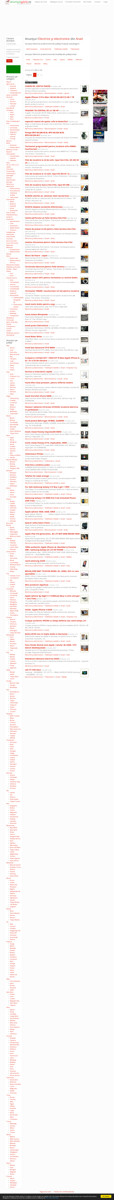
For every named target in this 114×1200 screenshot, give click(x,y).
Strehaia (13, 874)
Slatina (12, 939)
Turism (8, 328)
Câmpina (13, 957)
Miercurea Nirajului (13, 886)
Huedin (12, 584)
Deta (11, 1102)
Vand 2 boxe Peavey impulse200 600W (43, 431)
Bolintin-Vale (14, 683)
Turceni (12, 711)
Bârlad (12, 1165)
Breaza (12, 953)
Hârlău (12, 793)
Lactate (12, 106)
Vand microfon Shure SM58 (38, 396)
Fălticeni (13, 1049)
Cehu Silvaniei (15, 981)
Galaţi (8, 670)
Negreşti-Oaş (14, 1001)
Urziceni (13, 788)
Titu (11, 650)
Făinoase (13, 104)
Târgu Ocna (14, 433)
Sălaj (8, 979)
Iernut (12, 880)
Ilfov (7, 804)
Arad (79, 39)
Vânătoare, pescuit (12, 333)
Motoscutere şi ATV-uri (15, 261)
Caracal (12, 926)
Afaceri (8, 82)
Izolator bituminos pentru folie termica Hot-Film (48, 242)
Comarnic (13, 959)
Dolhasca (13, 1047)
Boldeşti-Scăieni (13, 949)
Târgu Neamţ (15, 920)
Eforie (12, 598)
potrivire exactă (12, 57)
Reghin (12, 889)
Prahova (9, 942)
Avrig (12, 1012)
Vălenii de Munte (13, 976)
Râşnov (12, 512)
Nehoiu (12, 530)
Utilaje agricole (15, 93)
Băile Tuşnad (14, 716)
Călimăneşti (14, 1150)
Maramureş (10, 825)
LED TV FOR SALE (33, 669)
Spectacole (13, 210)
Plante (8, 271)
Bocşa (12, 560)
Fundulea (13, 545)
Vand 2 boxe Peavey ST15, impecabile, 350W (46, 442)
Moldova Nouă (15, 565)
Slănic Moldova (15, 431)
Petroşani (13, 764)
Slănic (12, 970)
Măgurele (13, 812)
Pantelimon (14, 817)
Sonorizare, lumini (17, 305)
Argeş (8, 396)
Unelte (8, 331)
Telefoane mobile (61, 49)
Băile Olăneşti (15, 1141)
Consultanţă (14, 287)
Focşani (12, 1181)
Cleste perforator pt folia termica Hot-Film (46, 218)
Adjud (12, 1178)
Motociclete (14, 258)
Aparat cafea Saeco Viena (37, 522)
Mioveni (13, 407)
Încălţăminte (10, 232)
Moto (8, 256)
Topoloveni (14, 414)
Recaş (12, 1113)
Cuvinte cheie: (11, 44)
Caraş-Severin (11, 551)
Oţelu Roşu (14, 569)
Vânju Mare (14, 876)
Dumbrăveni (14, 1018)
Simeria (12, 766)
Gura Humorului (14, 1054)
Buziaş (12, 1097)
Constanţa (9, 589)
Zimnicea (13, 1093)
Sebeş (12, 365)
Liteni (12, 1058)
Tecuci (12, 679)
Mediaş (12, 1020)
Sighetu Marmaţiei (13, 844)
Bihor (8, 435)
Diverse (8, 178)
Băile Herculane (13, 557)
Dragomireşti (14, 836)
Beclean (12, 462)
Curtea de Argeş (13, 404)
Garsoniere (14, 226)
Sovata (12, 900)
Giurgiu (9, 681)
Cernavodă (14, 593)
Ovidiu (12, 613)
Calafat (12, 659)
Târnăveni (13, 904)
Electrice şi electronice (54, 39)
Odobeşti (13, 1185)
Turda (12, 587)
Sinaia (12, 968)
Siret (11, 1067)
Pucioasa (13, 644)
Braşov (8, 499)
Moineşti (13, 427)
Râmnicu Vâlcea (13, 1160)
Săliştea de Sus (15, 839)
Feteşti (12, 779)
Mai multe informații (52, 1198)
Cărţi (8, 163)
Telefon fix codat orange (37, 476)
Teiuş (12, 368)
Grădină (13, 88)
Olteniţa (13, 549)
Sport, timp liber (12, 322)
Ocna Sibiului (15, 1027)
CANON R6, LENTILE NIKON (37, 86)
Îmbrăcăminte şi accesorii (12, 216)
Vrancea (9, 1176)
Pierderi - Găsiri (11, 269)
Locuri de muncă (12, 243)
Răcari (12, 646)
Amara (12, 775)
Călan (12, 747)
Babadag (13, 1124)
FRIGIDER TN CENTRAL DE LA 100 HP (42, 110)
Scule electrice (45, 49)
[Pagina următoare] (41, 75)
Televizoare (74, 49)
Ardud (12, 994)
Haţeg (12, 753)
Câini (12, 112)
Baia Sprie (13, 830)
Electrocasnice (31, 49)
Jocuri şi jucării (11, 241)
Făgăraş (13, 506)
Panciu (12, 1187)
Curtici (48, 59)
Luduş (12, 882)
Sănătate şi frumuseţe (10, 319)
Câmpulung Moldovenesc (14, 1043)
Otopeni (13, 814)
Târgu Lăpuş (14, 850)
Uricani (12, 768)
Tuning (12, 139)
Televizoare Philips (34, 454)
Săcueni (12, 449)
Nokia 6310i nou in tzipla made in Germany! (46, 634)
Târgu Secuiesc (15, 633)
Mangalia (13, 602)
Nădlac (70, 59)
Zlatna (12, 370)
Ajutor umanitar (12, 95)
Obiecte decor (15, 147)
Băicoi (12, 946)
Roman (12, 915)
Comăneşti (14, 422)
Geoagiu (13, 751)
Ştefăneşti (13, 411)
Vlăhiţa (12, 738)
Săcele (12, 517)
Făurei (12, 492)
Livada (12, 999)
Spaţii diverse (15, 228)
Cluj (7, 573)
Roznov (12, 917)
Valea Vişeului (15, 858)
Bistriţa (12, 464)
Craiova (12, 661)
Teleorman (10, 1078)
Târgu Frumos (15, 801)
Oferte (31, 82)
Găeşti (12, 639)
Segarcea (13, 668)
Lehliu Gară (14, 547)
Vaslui (8, 1163)
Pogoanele (13, 534)
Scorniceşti (14, 937)
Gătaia (12, 1106)
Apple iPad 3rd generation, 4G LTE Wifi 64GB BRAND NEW (52, 533)
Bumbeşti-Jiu (14, 692)
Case (11, 223)
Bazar (8, 143)
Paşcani (12, 797)
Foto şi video (10, 213)
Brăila (8, 488)
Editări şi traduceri (13, 292)
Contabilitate (14, 289)
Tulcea (8, 1121)
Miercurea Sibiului (13, 1024)
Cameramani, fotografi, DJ (18, 299)
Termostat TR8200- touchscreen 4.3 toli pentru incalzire (52, 291)
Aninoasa (13, 742)
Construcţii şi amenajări (10, 174)
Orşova (12, 871)
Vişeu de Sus (14, 861)
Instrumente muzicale (10, 238)
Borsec (12, 720)
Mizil (11, 961)
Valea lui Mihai (15, 455)
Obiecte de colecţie (12, 265)
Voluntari (13, 823)
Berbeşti (13, 1145)
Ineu (55, 59)
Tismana (13, 709)
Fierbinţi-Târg (15, 782)
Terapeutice (14, 316)
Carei (12, 996)
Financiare (13, 309)
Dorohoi (13, 479)
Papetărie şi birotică (13, 267)
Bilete (12, 202)
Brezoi (12, 1148)
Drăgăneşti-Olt (15, 931)
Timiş (8, 1095)
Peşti (11, 117)
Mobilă (8, 254)
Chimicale (9, 169)
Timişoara (13, 1119)
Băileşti (12, 654)
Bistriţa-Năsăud (11, 460)
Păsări (12, 115)
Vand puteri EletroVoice (36, 325)
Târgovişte (13, 648)
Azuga (12, 944)
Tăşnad (12, 1005)
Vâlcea (8, 1135)
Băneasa (13, 591)
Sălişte (12, 1029)
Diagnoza (13, 132)
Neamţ (8, 909)
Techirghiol (14, 615)
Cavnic (12, 834)
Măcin (12, 1128)
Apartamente (14, 221)
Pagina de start (45, 1192)
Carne (12, 99)
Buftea (12, 808)
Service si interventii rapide (38, 371)
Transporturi (10, 326)
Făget (12, 1104)
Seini (11, 841)
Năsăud (12, 466)
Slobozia (13, 784)
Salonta (12, 451)
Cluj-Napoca (14, 578)
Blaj (11, 357)
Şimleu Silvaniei (13, 986)
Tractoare (13, 90)
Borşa (12, 832)
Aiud (11, 350)
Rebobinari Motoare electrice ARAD (42, 658)
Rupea (12, 514)
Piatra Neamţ (14, 913)
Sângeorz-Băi (14, 468)
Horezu (12, 1154)
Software (13, 160)
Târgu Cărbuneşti (14, 701)
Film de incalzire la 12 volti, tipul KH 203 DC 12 (47, 173)
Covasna (9, 617)
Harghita (9, 714)
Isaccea (12, 1126)
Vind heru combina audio (37, 465)
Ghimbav (13, 508)
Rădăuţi (12, 1062)
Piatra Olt (13, 933)
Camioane (13, 128)
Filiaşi (12, 665)
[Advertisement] (57, 22)
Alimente (9, 97)
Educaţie (9, 182)
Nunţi (12, 208)
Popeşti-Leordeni (13, 820)
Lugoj (12, 1110)
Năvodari (13, 609)
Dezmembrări (15, 130)
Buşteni (12, 955)
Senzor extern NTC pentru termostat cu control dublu (51, 277)
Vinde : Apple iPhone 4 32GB (38, 609)
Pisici (12, 119)
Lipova (62, 59)
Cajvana (13, 1040)
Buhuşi (12, 420)
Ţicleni (12, 707)
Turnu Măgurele (13, 1087)
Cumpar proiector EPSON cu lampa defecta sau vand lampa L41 (55, 620)
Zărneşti (13, 521)
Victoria (12, 519)
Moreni (12, 641)
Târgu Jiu (13, 705)
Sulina (12, 1130)
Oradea (12, 446)
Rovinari (13, 698)
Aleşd (12, 438)
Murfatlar (13, 606)
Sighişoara (13, 898)
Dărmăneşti (14, 424)
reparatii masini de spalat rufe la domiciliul (46, 121)
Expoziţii (13, 206)
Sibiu (8, 1007)
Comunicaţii (10, 171)
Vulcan (12, 771)
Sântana (37, 64)
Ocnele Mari (14, 1156)
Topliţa (12, 736)
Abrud (12, 348)
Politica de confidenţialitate (64, 1192)
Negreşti (13, 1172)
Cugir (12, 361)
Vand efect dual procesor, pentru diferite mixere (49, 382)
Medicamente (15, 252)
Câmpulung (14, 398)
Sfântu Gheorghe (13, 629)
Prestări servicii (11, 278)
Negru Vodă (14, 611)
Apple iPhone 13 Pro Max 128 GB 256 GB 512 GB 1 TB (49, 97)
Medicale (9, 247)
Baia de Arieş (14, 354)
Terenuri (13, 230)
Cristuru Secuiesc (13, 723)
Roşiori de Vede (15, 1084)
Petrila (12, 762)
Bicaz (12, 911)
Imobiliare (10, 219)
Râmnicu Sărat (15, 536)
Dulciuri (13, 101)
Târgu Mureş (14, 902)
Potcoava (13, 935)
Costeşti (12, 400)
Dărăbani (13, 477)
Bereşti (12, 672)
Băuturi (9, 141)
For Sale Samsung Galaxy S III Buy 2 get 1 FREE (47, 487)
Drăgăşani (13, 1152)
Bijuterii (9, 152)
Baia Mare (13, 828)
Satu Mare (9, 992)
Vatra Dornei (14, 1073)
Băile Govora (14, 1139)
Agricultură (10, 84)
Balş (11, 924)
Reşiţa (12, 571)
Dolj (7, 652)
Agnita (12, 1010)
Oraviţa (12, 567)
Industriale (10, 234)
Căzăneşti (13, 777)
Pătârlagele (14, 532)
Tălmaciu (13, 1034)
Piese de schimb (13, 135)
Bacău (8, 416)
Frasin (12, 1051)
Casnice (12, 284)
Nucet (12, 444)
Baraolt (12, 619)
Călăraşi (9, 538)
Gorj (7, 690)
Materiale (9, 245)
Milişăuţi (13, 1060)
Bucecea (13, 475)
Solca (12, 1069)
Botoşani (9, 471)
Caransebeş (14, 562)
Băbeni (12, 1137)
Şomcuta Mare (15, 847)
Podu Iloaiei (14, 799)
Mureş (8, 878)
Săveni (12, 484)
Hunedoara (10, 740)
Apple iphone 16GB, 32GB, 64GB (40, 511)
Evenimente (10, 199)
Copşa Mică (14, 1016)
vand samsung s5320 (35, 561)
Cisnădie (13, 1014)
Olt (7, 922)
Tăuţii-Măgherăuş (14, 853)
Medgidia (13, 604)
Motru (12, 694)
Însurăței (13, 497)
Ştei (11, 453)
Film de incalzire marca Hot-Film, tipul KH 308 (47, 184)
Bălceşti (12, 1143)
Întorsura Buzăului (13, 625)
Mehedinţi (9, 863)
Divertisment (10, 180)
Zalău (12, 990)
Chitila (12, 810)
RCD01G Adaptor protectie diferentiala (44, 207)
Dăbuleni (13, 663)
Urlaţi (12, 972)
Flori (11, 273)
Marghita (13, 442)
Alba (7, 346)
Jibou (12, 983)
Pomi (12, 276)
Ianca (12, 495)
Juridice (12, 311)
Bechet (12, 657)
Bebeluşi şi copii (12, 149)
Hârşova (13, 600)
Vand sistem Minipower (36, 314)
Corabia (13, 928)
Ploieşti (12, 964)
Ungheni (13, 907)
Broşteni (13, 1038)
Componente (14, 156)
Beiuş (12, 440)
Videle (12, 1091)
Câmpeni (13, 359)
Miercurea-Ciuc (15, 729)
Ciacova (12, 1099)
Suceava (9, 1036)
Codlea (12, 503)
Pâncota (79, 59)
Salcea (12, 1064)
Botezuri (13, 204)
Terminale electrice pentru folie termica (44, 266)
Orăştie (12, 760)
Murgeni (13, 1170)
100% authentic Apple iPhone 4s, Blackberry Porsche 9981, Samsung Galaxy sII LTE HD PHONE (50, 548)
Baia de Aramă (15, 865)
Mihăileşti (13, 687)
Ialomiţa (9, 773)
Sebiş (45, 64)
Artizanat (13, 145)
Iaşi (7, 790)
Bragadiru (13, 806)
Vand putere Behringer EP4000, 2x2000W (44, 420)
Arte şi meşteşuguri (13, 121)
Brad (11, 744)
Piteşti (12, 409)
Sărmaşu (13, 896)
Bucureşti (9, 523)
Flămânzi (13, 481)
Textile (8, 324)
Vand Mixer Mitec (33, 336)
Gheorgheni (14, 727)
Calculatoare (10, 154)
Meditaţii (13, 313)
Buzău (8, 525)
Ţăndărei (13, 786)
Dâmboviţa (10, 635)
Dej (11, 580)
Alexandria (14, 1080)
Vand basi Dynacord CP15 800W (40, 347)
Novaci (12, 696)
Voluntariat (10, 335)
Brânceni (13, 1082)
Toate (35, 82)
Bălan (12, 718)
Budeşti (12, 541)
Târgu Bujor (14, 676)
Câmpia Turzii (15, 576)
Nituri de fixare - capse (36, 255)
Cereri (27, 82)
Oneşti (12, 429)
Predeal (12, 510)
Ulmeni (12, 856)
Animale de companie (10, 109)
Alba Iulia (13, 352)
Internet (13, 158)
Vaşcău (12, 457)
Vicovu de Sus (15, 1075)
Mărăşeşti (13, 1183)
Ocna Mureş (14, 363)
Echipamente (14, 249)
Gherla (12, 582)
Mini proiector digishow (36, 584)
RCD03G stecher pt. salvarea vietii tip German (47, 195)
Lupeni (12, 758)
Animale (13, 86)
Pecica (29, 64)
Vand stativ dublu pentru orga (40, 304)
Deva (11, 749)
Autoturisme (14, 125)
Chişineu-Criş (38, 59)
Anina (12, 554)
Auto (8, 123)
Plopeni (12, 966)
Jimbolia (13, 1108)
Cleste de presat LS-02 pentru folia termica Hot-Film (50, 229)
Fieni (11, 637)
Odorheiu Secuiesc (13, 732)
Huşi (11, 1167)
